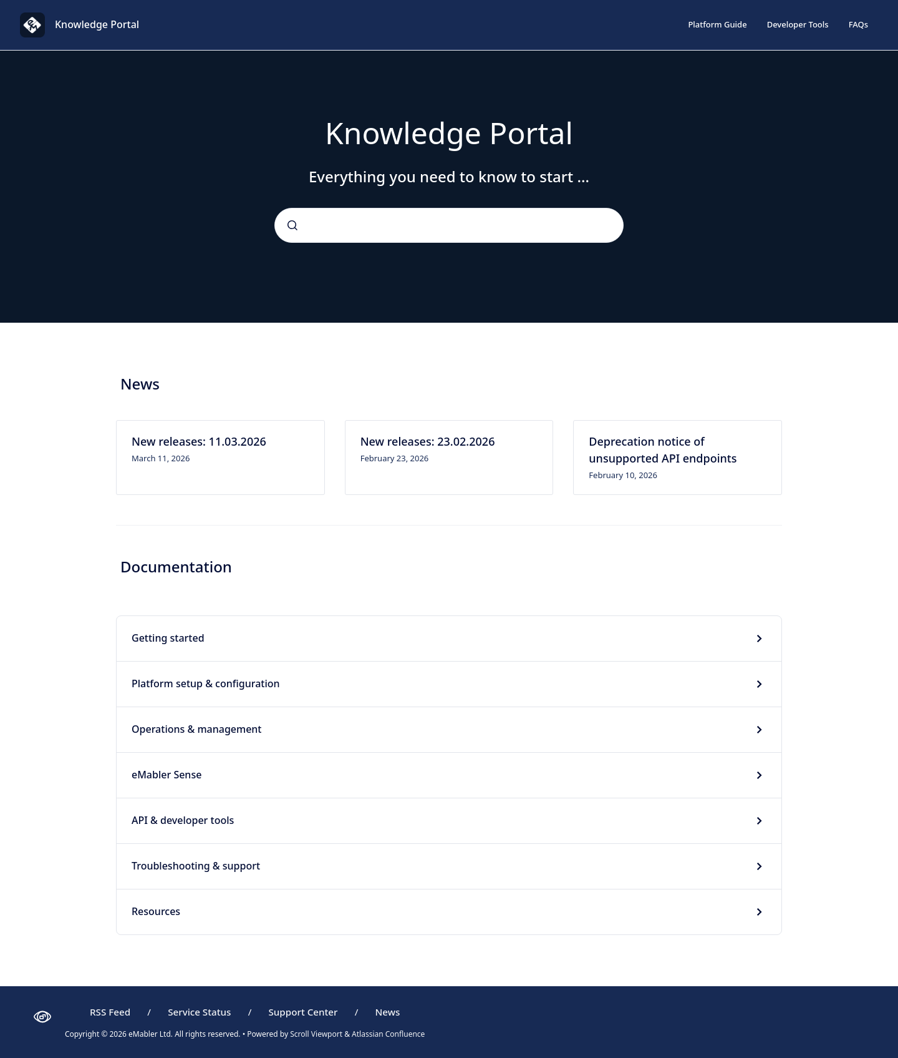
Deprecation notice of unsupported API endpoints (662, 450)
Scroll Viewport (317, 1034)
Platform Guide (717, 24)
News (387, 1012)
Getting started (168, 638)
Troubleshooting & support (196, 866)
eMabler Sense (166, 774)
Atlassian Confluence (388, 1034)
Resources (156, 911)
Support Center (302, 1012)
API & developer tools (183, 820)
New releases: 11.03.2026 (199, 441)
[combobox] (449, 225)
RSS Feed (110, 1012)
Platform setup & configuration (206, 683)
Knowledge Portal (97, 24)
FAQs (858, 24)
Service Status (199, 1012)
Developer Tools (798, 24)
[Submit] (292, 225)
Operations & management (196, 729)
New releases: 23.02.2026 (427, 441)
